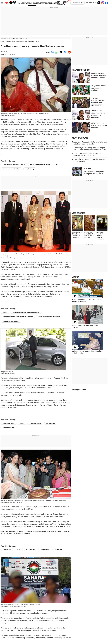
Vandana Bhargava (35, 423)
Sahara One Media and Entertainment (49, 316)
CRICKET (46, 3)
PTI (7, 51)
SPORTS (53, 3)
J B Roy (18, 549)
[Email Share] (52, 52)
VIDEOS (75, 277)
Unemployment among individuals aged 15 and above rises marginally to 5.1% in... (90, 149)
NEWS (25, 3)
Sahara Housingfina (9, 427)
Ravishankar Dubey (8, 423)
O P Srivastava (30, 549)
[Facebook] (106, 2)
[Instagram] (102, 2)
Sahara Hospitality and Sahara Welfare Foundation (18, 316)
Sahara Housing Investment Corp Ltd (14, 164)
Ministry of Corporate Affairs (11, 169)
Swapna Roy (58, 549)
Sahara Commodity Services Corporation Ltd (26, 312)
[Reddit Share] (69, 52)
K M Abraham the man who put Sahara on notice (99, 125)
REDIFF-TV (66, 3)
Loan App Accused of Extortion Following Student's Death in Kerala (90, 143)
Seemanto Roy (45, 549)
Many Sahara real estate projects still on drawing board (98, 75)
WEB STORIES (78, 213)
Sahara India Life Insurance (11, 321)
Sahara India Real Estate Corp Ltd (40, 164)
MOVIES (39, 3)
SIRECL (5, 312)
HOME (20, 3)
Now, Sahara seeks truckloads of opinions (98, 88)
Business (8, 41)
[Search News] (81, 3)
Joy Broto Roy (30, 169)
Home (2, 41)
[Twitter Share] (60, 52)
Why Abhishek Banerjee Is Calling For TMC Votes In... (93, 173)
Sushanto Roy (7, 549)
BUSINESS (32, 3)
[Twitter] (98, 2)
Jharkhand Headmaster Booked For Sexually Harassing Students (88, 154)
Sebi (57, 164)
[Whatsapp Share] (56, 52)
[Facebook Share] (65, 52)
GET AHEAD (60, 3)
